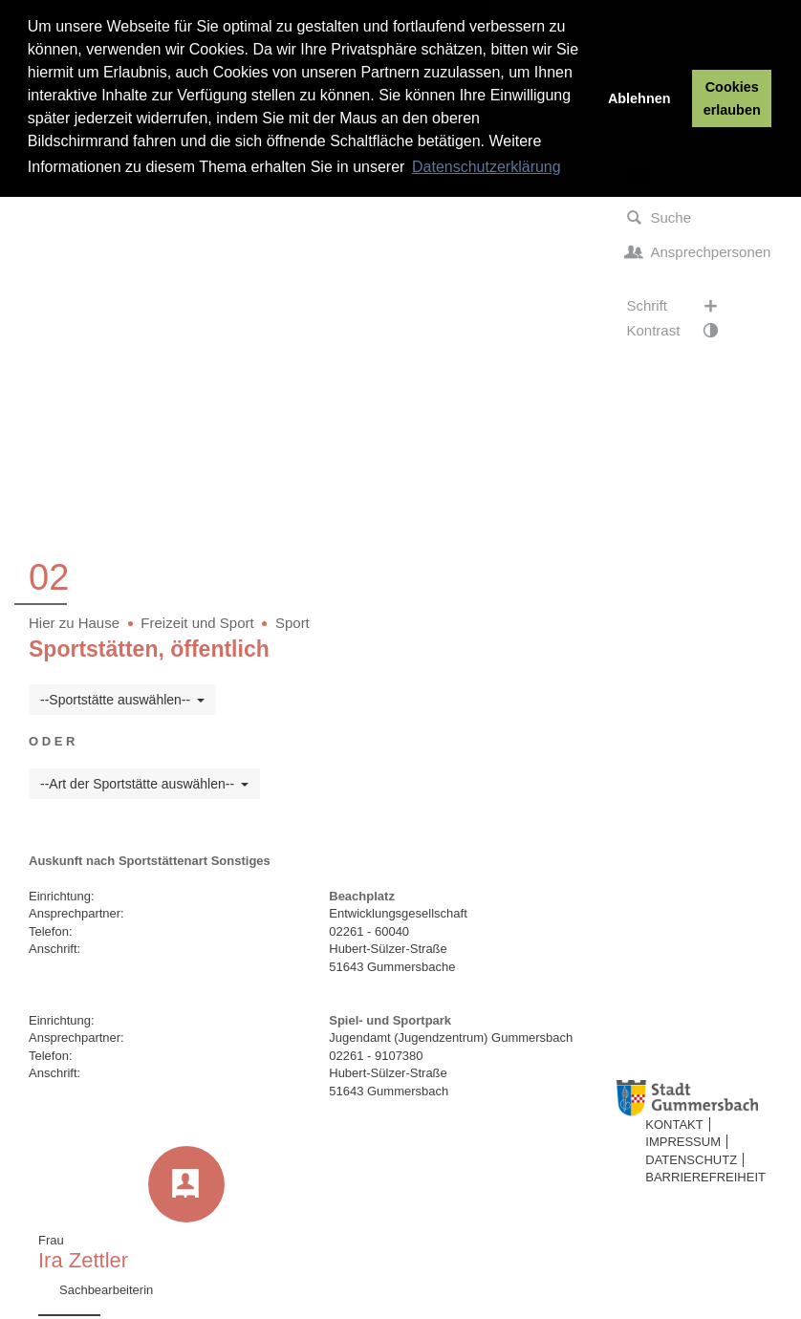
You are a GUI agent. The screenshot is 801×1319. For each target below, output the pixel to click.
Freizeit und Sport (197, 623)
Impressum (683, 1142)
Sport (292, 623)
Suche (659, 218)
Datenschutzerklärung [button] (486, 167)
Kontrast (682, 330)
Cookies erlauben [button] (732, 98)
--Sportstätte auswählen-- (122, 699)
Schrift (682, 306)
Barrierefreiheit (705, 1177)
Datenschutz (691, 1160)
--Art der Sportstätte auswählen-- (144, 783)
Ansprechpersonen (699, 252)
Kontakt (674, 1124)
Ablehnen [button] (639, 98)
